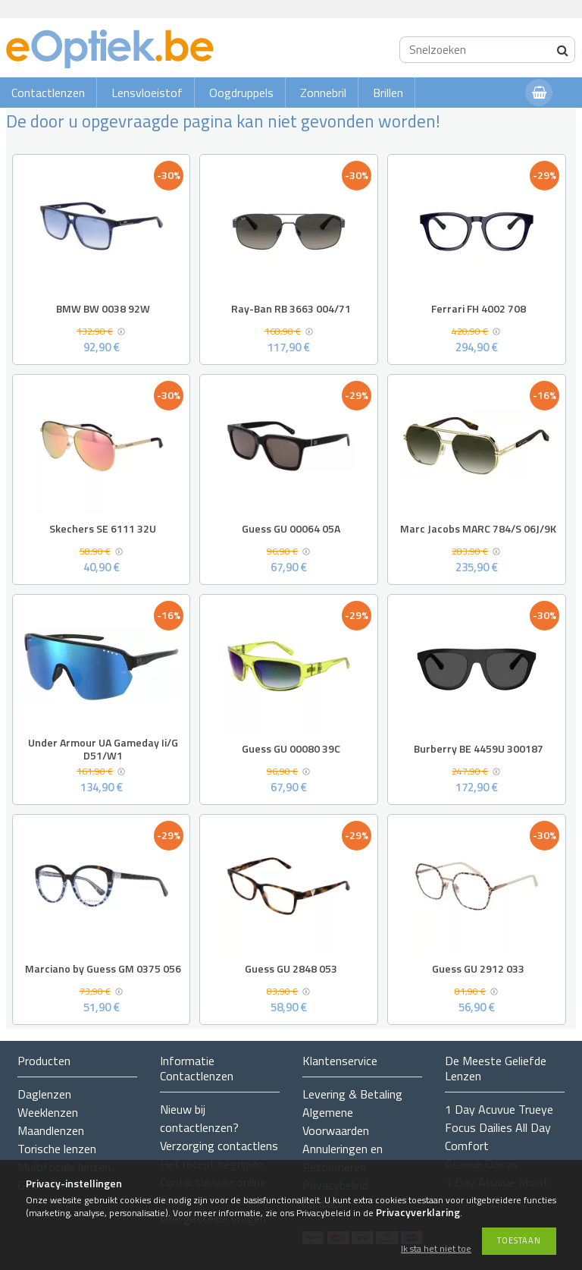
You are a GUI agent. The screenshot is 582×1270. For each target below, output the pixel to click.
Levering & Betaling (352, 1094)
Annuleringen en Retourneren (342, 1158)
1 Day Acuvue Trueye (499, 1109)
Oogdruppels (241, 92)
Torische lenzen (56, 1149)
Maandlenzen (50, 1130)
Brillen (388, 92)
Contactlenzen (48, 92)
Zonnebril (323, 92)
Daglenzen (44, 1094)
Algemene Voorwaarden (335, 1121)
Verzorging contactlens (219, 1145)
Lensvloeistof (147, 92)
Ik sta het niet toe (436, 1249)
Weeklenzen (47, 1112)
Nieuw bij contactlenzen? (199, 1118)
